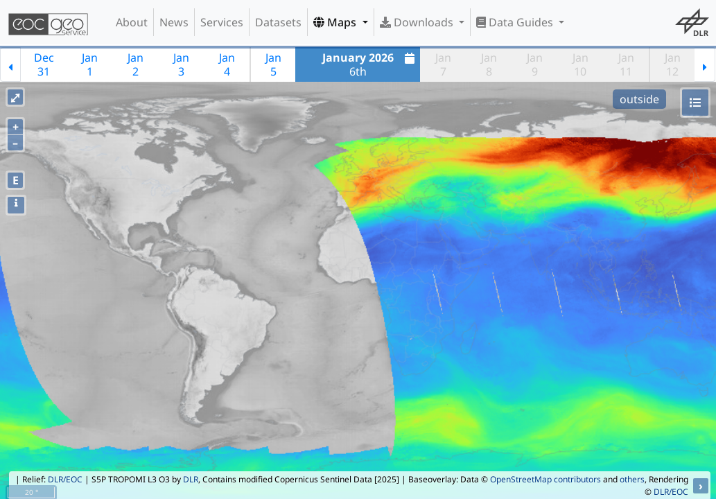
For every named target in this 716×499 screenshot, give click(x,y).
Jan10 (580, 64)
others (632, 479)
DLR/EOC (65, 479)
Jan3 (181, 64)
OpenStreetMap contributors (545, 479)
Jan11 (626, 64)
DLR (190, 479)
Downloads (418, 22)
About (132, 22)
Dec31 (44, 64)
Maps (336, 22)
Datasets (278, 22)
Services (221, 22)
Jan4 (227, 64)
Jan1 (90, 64)
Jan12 (673, 64)
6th (370, 64)
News (174, 22)
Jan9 (535, 64)
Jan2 (135, 64)
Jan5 (273, 64)
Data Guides (516, 22)
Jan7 (443, 64)
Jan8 (489, 64)
